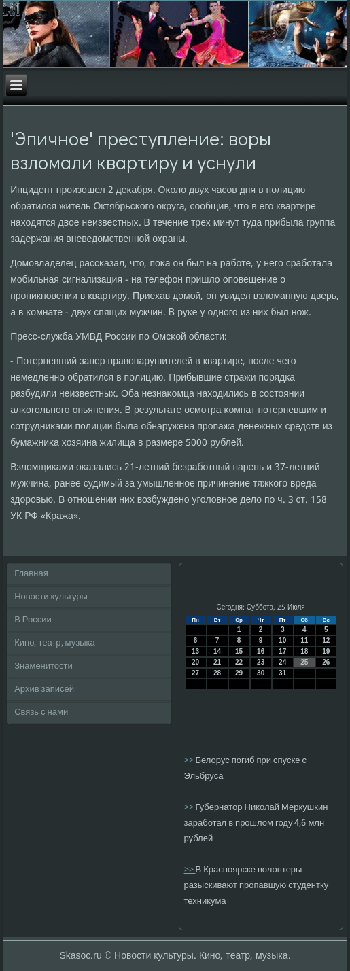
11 (304, 640)
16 (260, 651)
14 (217, 651)
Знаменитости (43, 666)
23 (260, 662)
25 (304, 662)
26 (326, 662)
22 (239, 662)
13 (195, 651)
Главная (31, 574)
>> (190, 761)
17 (282, 651)
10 (282, 640)
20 (195, 662)
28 (217, 673)
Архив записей (44, 689)
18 (304, 651)
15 (239, 651)
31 (282, 673)
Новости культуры (51, 597)
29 (239, 673)
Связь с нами (41, 712)
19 (326, 651)
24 (282, 662)
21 (217, 662)
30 (260, 673)
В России (33, 620)
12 (326, 640)
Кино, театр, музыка (54, 643)
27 (195, 673)
